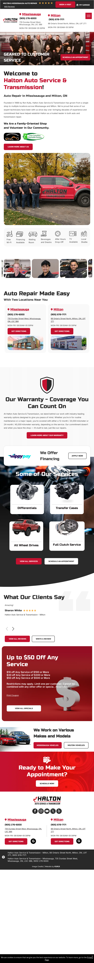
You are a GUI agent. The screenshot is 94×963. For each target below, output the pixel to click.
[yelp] (59, 811)
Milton (55, 15)
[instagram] (41, 811)
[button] (13, 629)
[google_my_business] (33, 841)
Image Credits (37, 866)
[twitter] (53, 811)
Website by (49, 866)
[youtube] (47, 811)
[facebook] (35, 811)
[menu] (88, 16)
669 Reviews (9, 6)
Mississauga (31, 14)
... (60, 686)
